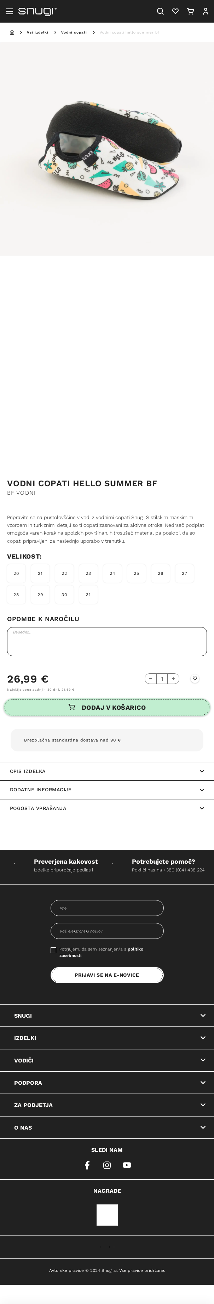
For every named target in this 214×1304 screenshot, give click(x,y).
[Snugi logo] (37, 11)
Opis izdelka (107, 771)
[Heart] (175, 11)
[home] (12, 32)
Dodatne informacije (107, 789)
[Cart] (190, 11)
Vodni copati (74, 32)
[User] (205, 11)
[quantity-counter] (162, 679)
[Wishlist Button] (195, 678)
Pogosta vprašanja (107, 808)
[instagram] (107, 1165)
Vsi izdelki (37, 32)
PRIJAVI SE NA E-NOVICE (107, 974)
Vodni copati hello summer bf (130, 32)
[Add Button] (173, 679)
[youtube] (127, 1165)
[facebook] (87, 1165)
